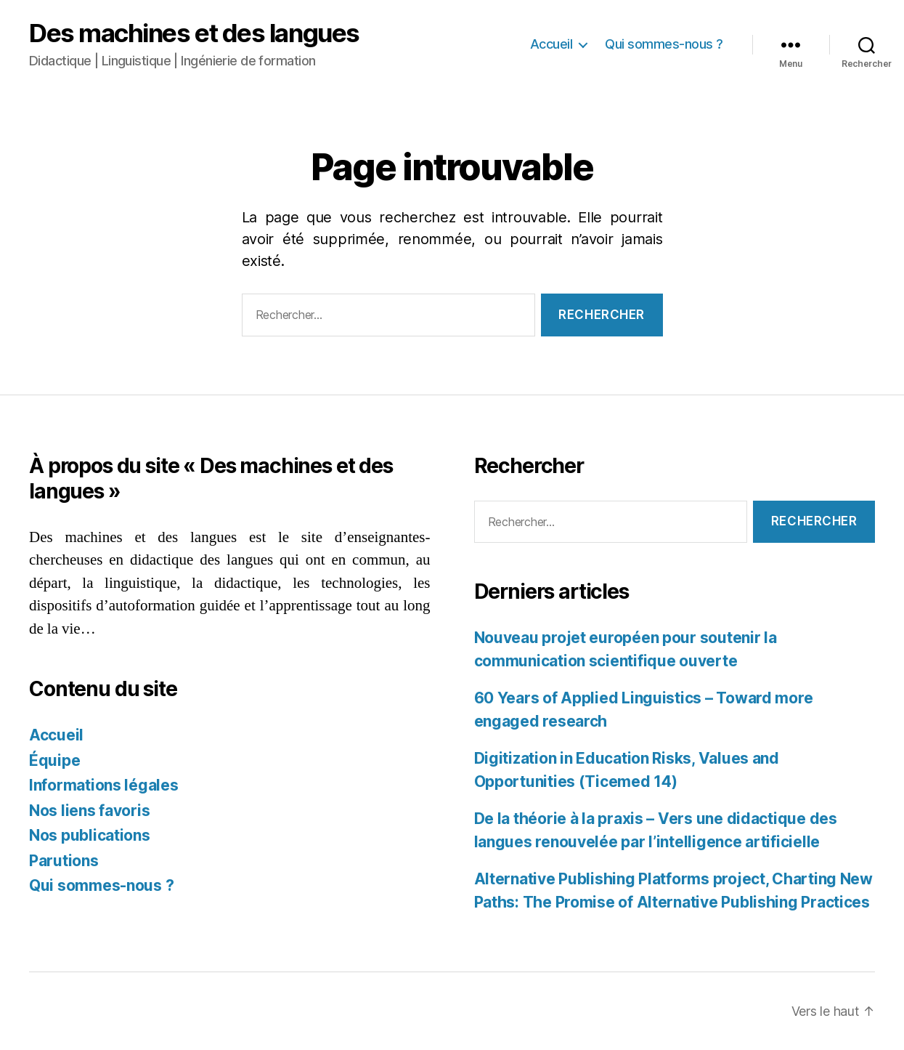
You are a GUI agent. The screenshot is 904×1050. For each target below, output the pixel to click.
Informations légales (104, 785)
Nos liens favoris (89, 810)
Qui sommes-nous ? (664, 44)
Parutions (64, 861)
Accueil (551, 44)
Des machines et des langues (194, 33)
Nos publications (89, 835)
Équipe (54, 760)
